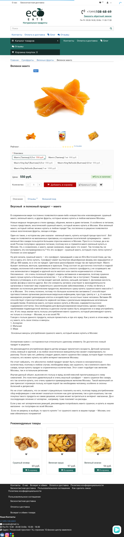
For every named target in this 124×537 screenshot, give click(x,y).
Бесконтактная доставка (32, 2)
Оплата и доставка (35, 34)
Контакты (17, 34)
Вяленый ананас (92, 462)
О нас (14, 2)
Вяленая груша (56, 462)
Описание (18, 199)
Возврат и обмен (38, 485)
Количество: (18, 184)
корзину (60, 184)
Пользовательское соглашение (54, 488)
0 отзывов (78, 146)
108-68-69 (99, 11)
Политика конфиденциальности (87, 485)
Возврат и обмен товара (22, 512)
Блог (51, 34)
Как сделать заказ (81, 488)
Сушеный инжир (21, 462)
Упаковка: (18, 153)
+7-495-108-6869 (8, 521)
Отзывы (63, 34)
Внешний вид (49, 199)
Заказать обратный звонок (98, 16)
